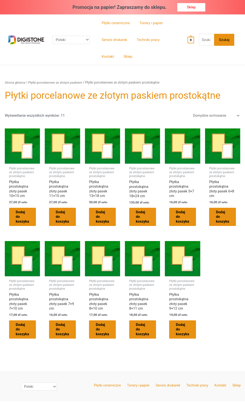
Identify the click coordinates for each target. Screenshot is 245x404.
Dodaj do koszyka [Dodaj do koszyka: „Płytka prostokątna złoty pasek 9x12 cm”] (185, 331)
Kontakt (218, 388)
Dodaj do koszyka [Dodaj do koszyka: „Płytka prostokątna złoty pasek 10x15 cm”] (25, 218)
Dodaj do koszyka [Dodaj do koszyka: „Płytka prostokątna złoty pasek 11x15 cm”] (65, 218)
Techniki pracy (197, 388)
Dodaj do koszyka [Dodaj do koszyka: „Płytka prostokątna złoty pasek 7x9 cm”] (65, 331)
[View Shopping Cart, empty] (188, 40)
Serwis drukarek (169, 388)
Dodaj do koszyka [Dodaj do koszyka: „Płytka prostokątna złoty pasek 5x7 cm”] (185, 218)
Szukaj (224, 40)
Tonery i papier (141, 388)
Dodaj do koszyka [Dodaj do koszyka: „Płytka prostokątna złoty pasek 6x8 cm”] (225, 218)
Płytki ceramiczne (112, 388)
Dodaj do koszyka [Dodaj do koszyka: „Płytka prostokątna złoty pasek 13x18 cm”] (105, 218)
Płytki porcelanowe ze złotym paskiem (57, 82)
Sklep (232, 388)
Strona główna (15, 82)
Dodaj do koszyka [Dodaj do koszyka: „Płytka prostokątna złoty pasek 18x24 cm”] (145, 218)
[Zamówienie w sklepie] (214, 116)
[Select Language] (71, 40)
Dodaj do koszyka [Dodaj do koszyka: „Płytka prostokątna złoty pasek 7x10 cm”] (25, 331)
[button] (191, 7)
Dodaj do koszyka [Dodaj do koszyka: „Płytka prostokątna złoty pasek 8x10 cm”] (105, 331)
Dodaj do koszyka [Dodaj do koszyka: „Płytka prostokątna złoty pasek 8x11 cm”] (145, 331)
